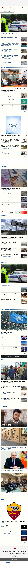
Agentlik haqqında (5, 551)
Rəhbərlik (17, 551)
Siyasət (3, 114)
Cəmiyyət (3, 215)
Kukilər (24, 553)
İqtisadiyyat (4, 166)
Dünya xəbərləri (5, 309)
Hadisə (3, 359)
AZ (22, 7)
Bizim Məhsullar (23, 551)
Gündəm (3, 262)
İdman (2, 499)
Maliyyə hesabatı (12, 551)
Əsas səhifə (7, 11)
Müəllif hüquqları (5, 553)
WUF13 (3, 67)
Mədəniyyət (4, 406)
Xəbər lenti (21, 11)
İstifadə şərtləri (12, 553)
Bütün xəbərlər (24, 111)
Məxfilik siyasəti (18, 553)
